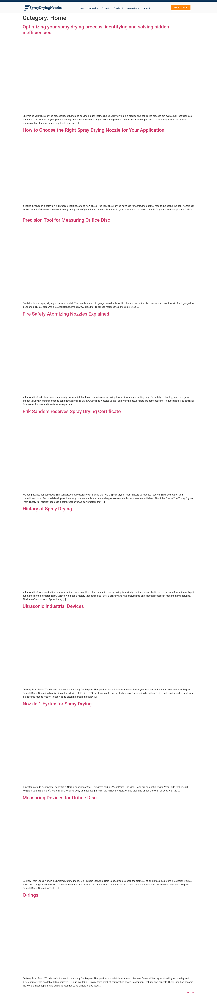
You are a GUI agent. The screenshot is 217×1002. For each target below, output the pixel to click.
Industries (93, 8)
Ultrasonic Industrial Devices (53, 606)
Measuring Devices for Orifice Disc (60, 798)
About (147, 8)
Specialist (118, 8)
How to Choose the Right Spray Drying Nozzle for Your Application (93, 130)
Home (82, 8)
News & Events (133, 8)
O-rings (30, 895)
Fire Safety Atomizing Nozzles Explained (66, 314)
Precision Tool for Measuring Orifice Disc (66, 220)
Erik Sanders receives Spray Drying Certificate (72, 411)
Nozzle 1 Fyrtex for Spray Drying (57, 704)
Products (106, 8)
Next (190, 992)
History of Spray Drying (47, 509)
